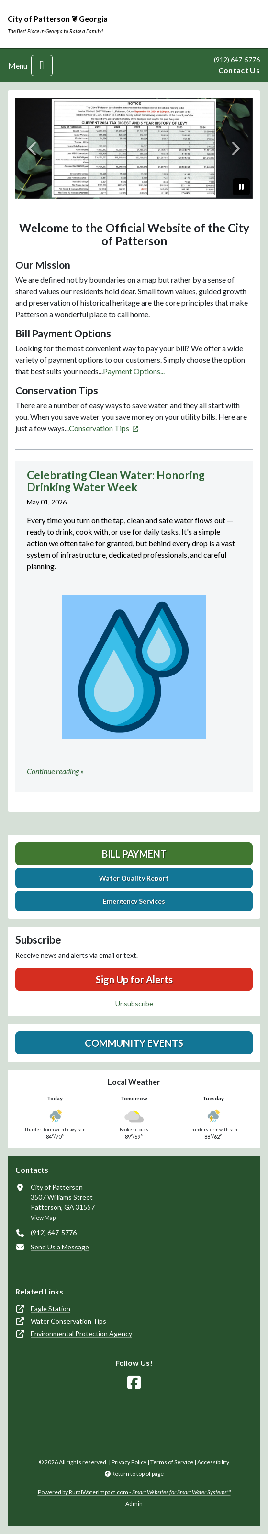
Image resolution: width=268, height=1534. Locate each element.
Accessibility (213, 1461)
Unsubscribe (134, 1003)
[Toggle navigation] (42, 65)
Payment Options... (134, 371)
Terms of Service (171, 1461)
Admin (134, 1503)
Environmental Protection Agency (81, 1333)
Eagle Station (50, 1309)
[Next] (235, 148)
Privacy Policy (129, 1461)
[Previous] (33, 148)
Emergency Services (134, 901)
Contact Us (239, 70)
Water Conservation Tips (68, 1321)
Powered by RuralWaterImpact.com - (134, 1492)
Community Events (134, 1043)
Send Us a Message (60, 1247)
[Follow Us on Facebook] (134, 1383)
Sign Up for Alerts (134, 979)
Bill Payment (134, 853)
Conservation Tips (99, 428)
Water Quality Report (134, 878)
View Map (43, 1217)
